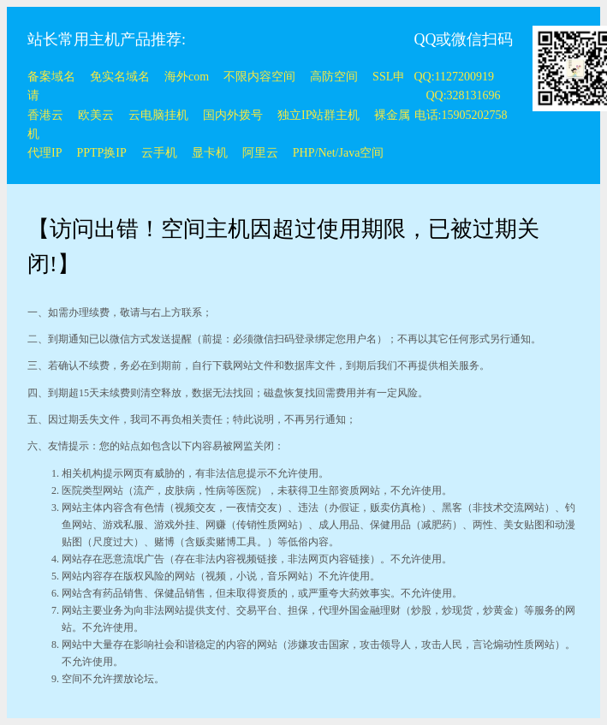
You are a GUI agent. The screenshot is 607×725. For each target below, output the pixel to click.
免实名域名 (120, 76)
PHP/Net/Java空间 (338, 152)
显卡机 (210, 152)
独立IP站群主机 (318, 115)
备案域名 (51, 76)
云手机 (159, 152)
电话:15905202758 (461, 115)
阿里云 (260, 152)
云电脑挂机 (158, 115)
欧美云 (96, 115)
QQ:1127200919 (454, 76)
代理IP (44, 152)
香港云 (45, 115)
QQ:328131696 (463, 95)
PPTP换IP (101, 152)
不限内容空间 (259, 76)
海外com (186, 76)
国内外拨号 (233, 115)
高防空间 (334, 76)
